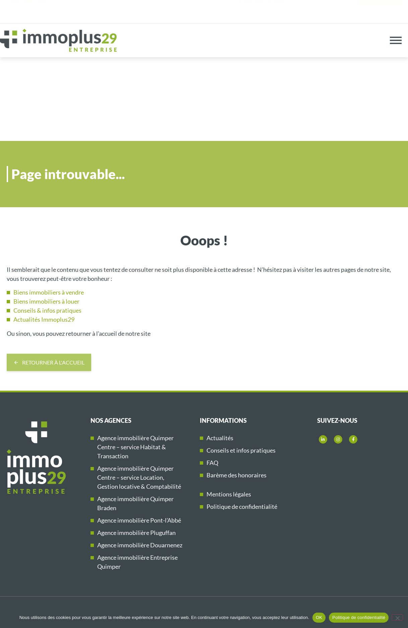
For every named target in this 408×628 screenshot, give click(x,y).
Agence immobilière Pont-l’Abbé (139, 520)
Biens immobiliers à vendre (48, 292)
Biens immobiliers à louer (46, 301)
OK (319, 617)
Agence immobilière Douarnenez (139, 545)
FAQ (212, 462)
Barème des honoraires (237, 475)
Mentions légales (229, 494)
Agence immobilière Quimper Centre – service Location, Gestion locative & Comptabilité (139, 477)
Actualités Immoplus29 (43, 319)
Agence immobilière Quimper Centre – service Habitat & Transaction (135, 447)
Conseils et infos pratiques (241, 450)
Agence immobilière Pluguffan (136, 532)
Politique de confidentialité (242, 506)
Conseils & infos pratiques (47, 310)
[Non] (397, 617)
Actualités (220, 438)
